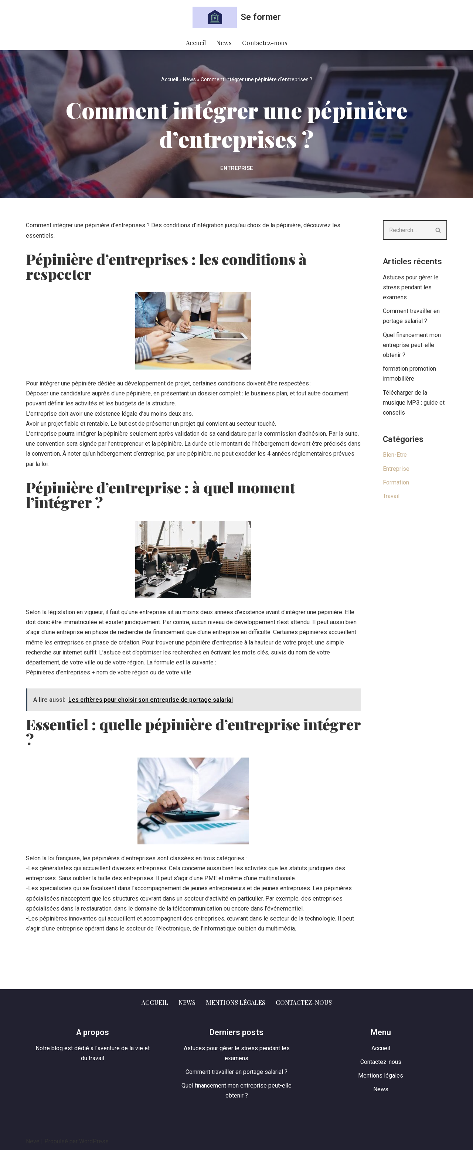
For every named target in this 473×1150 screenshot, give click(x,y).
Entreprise (237, 168)
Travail (391, 496)
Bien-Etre (395, 454)
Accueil (196, 43)
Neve (33, 1140)
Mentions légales (235, 1001)
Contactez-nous (264, 43)
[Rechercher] (406, 230)
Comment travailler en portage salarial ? (236, 1071)
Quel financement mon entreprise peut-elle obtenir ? (411, 344)
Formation (396, 482)
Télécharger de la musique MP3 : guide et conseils (413, 402)
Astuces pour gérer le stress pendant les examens (411, 287)
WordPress (94, 1140)
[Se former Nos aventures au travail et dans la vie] (237, 17)
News (224, 43)
